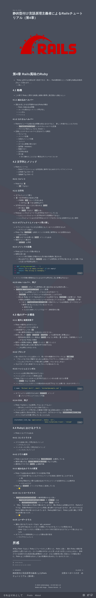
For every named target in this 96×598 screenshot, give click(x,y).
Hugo (45, 587)
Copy (80, 273)
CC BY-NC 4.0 (56, 585)
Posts (30, 595)
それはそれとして (13, 595)
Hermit (55, 587)
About (38, 595)
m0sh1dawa (45, 585)
